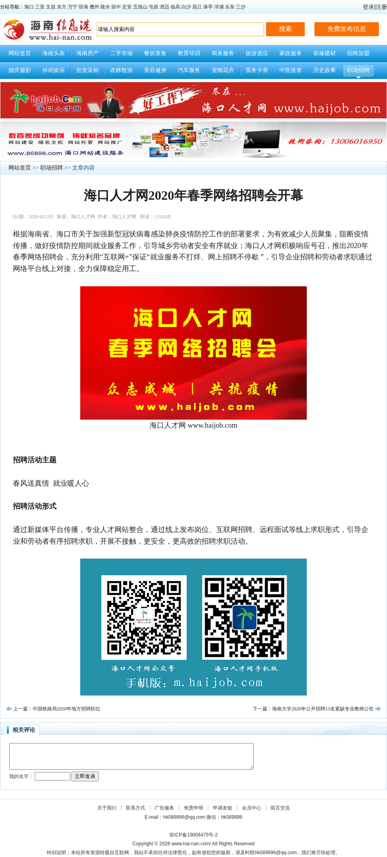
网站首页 (19, 53)
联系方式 (135, 808)
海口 (29, 7)
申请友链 (222, 808)
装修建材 (324, 53)
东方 (62, 7)
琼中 (116, 7)
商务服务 (223, 53)
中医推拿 (290, 70)
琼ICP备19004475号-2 (193, 835)
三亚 (40, 7)
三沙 (241, 7)
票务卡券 (257, 70)
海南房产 (87, 53)
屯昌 (153, 7)
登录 (368, 7)
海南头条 (53, 53)
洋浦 (219, 7)
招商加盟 (358, 53)
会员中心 (251, 808)
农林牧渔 (121, 70)
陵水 (105, 7)
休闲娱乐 (53, 70)
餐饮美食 (155, 53)
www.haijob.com (212, 425)
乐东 (230, 7)
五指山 (140, 7)
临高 (175, 7)
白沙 (186, 7)
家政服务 (290, 53)
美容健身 (155, 70)
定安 (127, 7)
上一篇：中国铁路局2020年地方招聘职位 (56, 709)
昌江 (197, 7)
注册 (381, 7)
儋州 (94, 7)
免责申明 (193, 808)
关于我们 (107, 808)
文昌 (51, 7)
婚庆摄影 (19, 70)
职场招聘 (358, 70)
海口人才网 (168, 425)
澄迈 (164, 7)
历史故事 (324, 70)
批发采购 (87, 70)
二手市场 (121, 53)
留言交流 (280, 808)
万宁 (72, 7)
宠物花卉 (223, 70)
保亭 (208, 7)
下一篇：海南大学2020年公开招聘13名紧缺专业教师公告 (313, 709)
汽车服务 (189, 70)
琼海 (83, 7)
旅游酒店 (257, 53)
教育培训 (189, 53)
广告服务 (164, 808)
